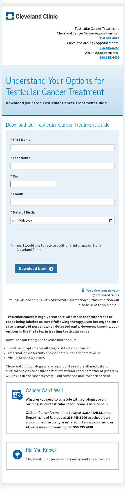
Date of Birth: (22, 212)
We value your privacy (102, 290)
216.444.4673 (109, 38)
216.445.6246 (109, 47)
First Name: (20, 139)
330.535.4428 (109, 57)
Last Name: (20, 158)
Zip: (14, 176)
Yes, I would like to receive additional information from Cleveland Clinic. (59, 247)
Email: (16, 194)
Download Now (32, 268)
